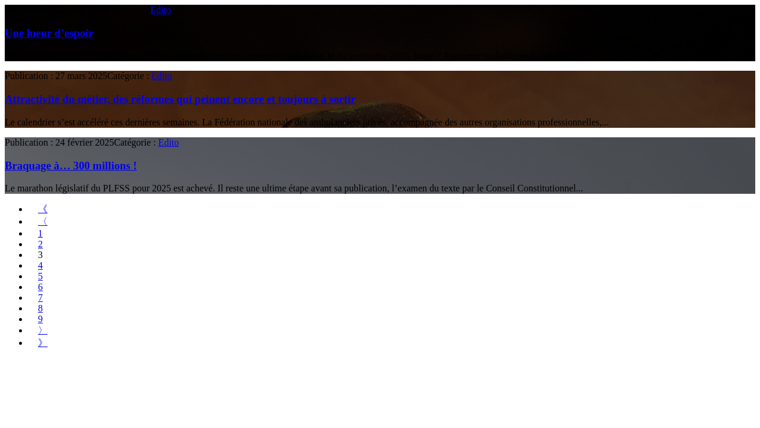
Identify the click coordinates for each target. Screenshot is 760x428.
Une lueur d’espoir (49, 33)
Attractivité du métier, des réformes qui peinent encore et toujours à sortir (180, 99)
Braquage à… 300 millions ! (71, 165)
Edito (160, 10)
